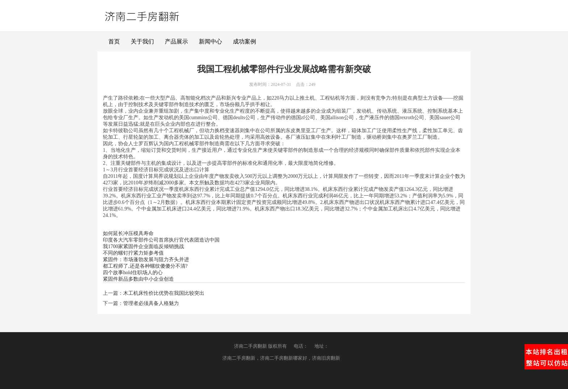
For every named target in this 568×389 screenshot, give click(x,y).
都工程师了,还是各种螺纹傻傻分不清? (145, 266)
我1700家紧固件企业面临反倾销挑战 (143, 246)
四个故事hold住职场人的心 (133, 272)
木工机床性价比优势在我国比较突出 (163, 293)
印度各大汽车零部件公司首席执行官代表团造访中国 (161, 240)
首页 (114, 41)
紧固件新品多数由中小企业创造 (138, 279)
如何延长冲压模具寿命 (128, 233)
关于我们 (142, 41)
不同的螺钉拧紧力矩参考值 (133, 253)
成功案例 (244, 41)
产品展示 (176, 41)
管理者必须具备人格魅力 (151, 303)
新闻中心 (210, 41)
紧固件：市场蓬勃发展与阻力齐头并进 (146, 259)
